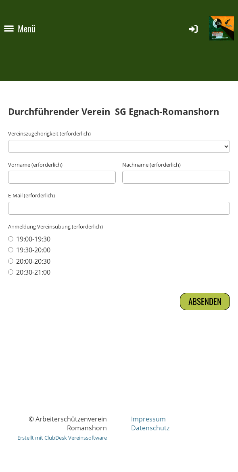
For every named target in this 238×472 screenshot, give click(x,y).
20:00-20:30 (29, 261)
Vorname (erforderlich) (35, 164)
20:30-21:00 (29, 272)
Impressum (148, 419)
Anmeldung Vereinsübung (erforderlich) (55, 226)
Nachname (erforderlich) (151, 164)
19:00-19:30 (29, 239)
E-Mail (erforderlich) (31, 195)
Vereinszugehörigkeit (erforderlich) (49, 133)
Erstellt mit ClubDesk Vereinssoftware (62, 437)
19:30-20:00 (29, 250)
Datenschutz (150, 427)
